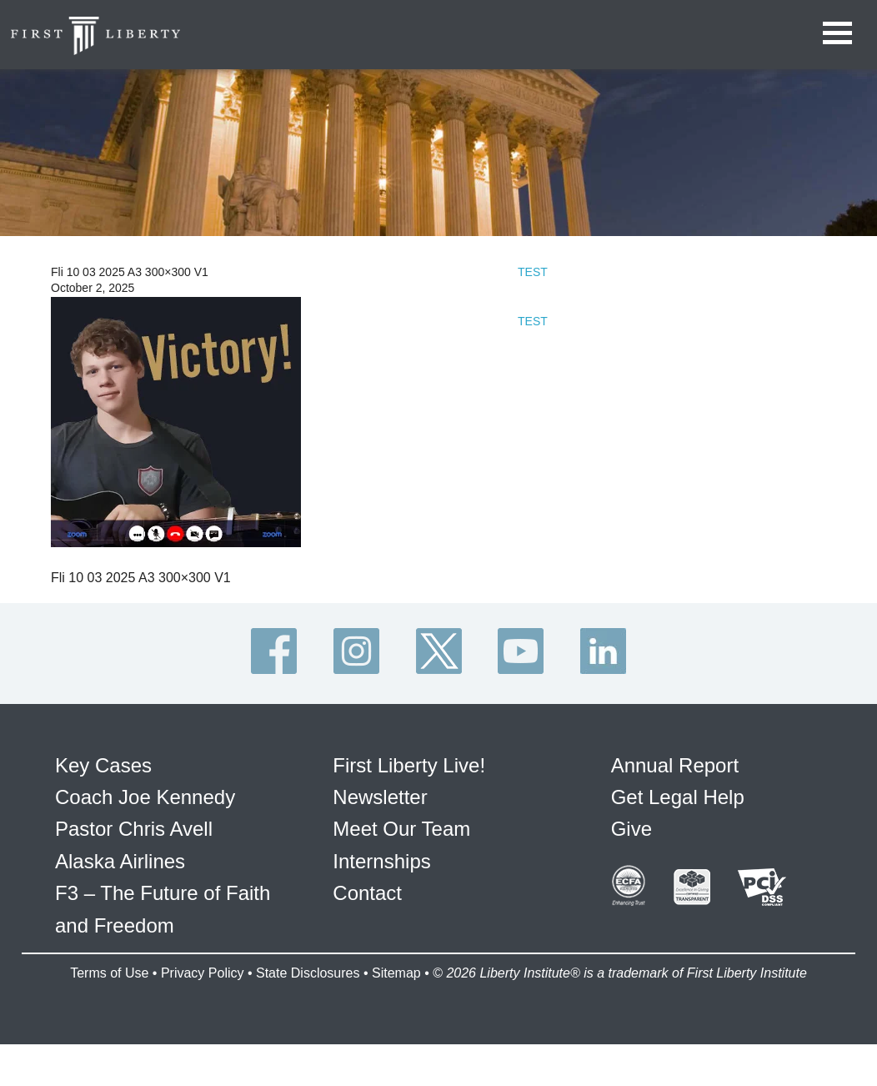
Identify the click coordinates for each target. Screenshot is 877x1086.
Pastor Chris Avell (134, 828)
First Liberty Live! (409, 765)
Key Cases (103, 765)
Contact (367, 893)
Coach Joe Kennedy (145, 797)
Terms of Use (109, 973)
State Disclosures (308, 973)
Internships (381, 861)
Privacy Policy (202, 973)
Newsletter (380, 797)
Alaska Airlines (120, 861)
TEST (533, 272)
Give (631, 828)
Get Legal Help (677, 797)
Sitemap (396, 973)
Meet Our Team (401, 828)
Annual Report (675, 765)
